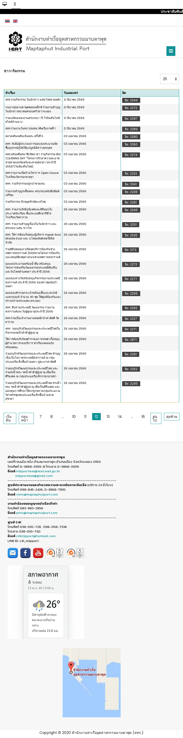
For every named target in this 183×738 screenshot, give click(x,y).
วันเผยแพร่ (71, 93)
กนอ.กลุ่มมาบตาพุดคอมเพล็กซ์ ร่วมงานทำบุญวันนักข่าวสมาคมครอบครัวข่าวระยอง (32, 109)
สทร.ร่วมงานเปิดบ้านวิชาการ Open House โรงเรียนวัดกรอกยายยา (32, 175)
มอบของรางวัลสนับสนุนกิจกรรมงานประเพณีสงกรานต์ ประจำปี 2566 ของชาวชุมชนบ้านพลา (32, 282)
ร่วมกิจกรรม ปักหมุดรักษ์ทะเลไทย (25, 202)
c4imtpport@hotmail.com (35, 536)
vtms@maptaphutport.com (37, 494)
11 (85, 416)
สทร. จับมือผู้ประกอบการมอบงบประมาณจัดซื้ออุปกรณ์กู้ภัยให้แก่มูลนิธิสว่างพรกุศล (31, 146)
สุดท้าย (171, 416)
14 (120, 416)
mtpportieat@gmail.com (34, 475)
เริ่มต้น (8, 418)
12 (96, 416)
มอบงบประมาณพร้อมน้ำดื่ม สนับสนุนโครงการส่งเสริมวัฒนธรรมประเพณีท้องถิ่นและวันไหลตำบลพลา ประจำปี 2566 (31, 268)
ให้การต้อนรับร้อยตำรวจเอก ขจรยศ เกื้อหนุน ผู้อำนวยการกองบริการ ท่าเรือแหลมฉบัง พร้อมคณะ (32, 343)
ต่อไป (155, 418)
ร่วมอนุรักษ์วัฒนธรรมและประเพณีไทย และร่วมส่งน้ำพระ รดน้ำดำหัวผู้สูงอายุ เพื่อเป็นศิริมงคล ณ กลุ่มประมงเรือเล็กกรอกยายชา (31, 372)
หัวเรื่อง (10, 93)
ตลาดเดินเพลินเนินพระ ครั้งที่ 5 (24, 136)
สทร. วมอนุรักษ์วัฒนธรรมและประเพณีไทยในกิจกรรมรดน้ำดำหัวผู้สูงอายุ (32, 330)
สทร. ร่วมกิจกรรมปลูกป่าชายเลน (25, 184)
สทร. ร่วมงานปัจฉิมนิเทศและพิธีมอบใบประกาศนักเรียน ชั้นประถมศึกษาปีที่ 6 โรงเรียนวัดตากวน (28, 213)
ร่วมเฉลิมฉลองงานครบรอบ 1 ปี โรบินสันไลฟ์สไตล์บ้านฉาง (32, 120)
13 (108, 416)
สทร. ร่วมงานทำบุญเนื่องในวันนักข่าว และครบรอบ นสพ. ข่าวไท (31, 226)
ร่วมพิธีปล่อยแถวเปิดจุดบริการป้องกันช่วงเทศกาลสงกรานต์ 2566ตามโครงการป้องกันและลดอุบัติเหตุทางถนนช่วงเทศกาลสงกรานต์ (32, 253)
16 (143, 416)
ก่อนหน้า (24, 418)
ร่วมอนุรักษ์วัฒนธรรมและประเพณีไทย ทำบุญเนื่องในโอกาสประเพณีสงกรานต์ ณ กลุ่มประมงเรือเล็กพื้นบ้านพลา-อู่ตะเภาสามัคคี (32, 358)
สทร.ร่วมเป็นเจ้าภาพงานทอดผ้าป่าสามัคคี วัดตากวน (32, 320)
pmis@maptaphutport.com (37, 512)
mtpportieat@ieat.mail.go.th (38, 471)
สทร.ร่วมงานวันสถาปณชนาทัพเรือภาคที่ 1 (30, 128)
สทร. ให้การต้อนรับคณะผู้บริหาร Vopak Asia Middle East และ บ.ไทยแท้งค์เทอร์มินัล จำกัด (33, 239)
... (62, 416)
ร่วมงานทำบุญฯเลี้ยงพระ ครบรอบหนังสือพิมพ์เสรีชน (32, 193)
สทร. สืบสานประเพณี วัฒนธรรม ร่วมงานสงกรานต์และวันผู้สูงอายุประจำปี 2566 (30, 309)
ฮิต (124, 93)
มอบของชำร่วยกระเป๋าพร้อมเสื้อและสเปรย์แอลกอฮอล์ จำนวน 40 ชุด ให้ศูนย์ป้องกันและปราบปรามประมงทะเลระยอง (33, 297)
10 (74, 416)
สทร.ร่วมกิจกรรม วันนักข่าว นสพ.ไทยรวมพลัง (32, 100)
